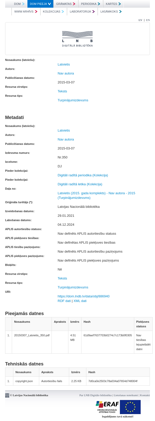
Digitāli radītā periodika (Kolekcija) (83, 175)
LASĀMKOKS (111, 11)
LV (140, 19)
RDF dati (64, 301)
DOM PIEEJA (40, 4)
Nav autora (66, 73)
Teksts (62, 91)
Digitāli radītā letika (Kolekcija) (80, 184)
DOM (19, 4)
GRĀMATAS (65, 4)
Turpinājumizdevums (73, 100)
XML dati (80, 301)
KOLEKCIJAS (53, 11)
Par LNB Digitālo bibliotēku (95, 395)
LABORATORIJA (82, 11)
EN (148, 19)
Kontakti (145, 395)
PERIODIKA (90, 4)
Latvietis (64, 64)
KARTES (113, 4)
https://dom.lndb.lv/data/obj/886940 (83, 296)
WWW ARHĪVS (25, 11)
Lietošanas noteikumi (126, 395)
